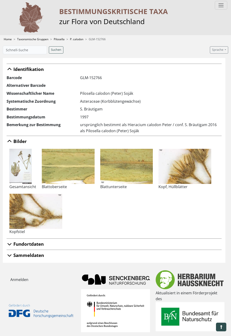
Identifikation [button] (25, 69)
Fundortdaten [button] (25, 244)
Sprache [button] (218, 50)
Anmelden (19, 279)
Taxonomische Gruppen (32, 39)
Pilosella (59, 39)
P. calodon (76, 39)
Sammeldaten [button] (25, 255)
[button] (221, 327)
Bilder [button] (17, 141)
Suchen (56, 50)
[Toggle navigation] (221, 5)
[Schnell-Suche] (25, 50)
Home (8, 39)
